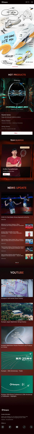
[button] (1, 32)
